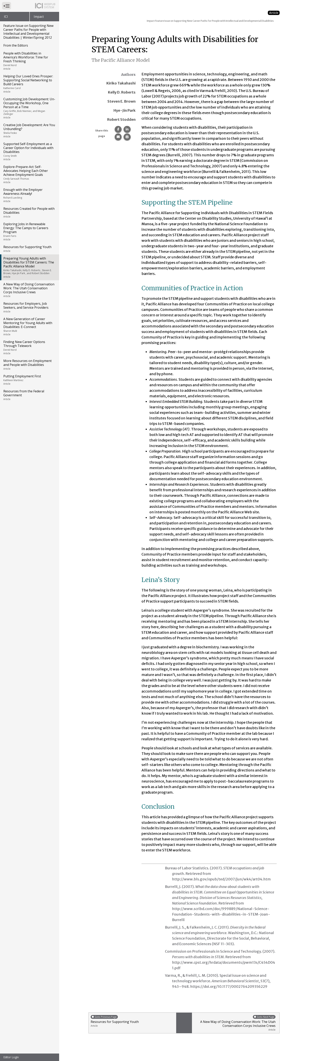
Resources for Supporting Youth (29, 249)
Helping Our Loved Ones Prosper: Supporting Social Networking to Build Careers (29, 83)
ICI (6, 16)
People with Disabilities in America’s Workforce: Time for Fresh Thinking (29, 60)
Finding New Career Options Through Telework (29, 347)
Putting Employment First (29, 379)
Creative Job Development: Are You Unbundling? (29, 130)
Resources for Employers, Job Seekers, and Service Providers (29, 307)
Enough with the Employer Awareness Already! (29, 195)
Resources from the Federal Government (29, 395)
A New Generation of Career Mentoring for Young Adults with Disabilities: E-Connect (29, 326)
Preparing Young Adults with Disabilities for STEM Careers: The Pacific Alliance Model (29, 267)
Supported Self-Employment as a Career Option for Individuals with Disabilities (29, 151)
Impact (39, 16)
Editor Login (11, 1057)
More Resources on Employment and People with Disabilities (29, 364)
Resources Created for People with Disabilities (29, 212)
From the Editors (15, 45)
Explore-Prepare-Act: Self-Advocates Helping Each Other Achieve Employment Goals (29, 174)
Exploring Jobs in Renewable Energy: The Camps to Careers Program (29, 231)
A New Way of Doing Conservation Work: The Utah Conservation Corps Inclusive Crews (29, 290)
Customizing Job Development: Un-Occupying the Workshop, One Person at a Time (29, 108)
